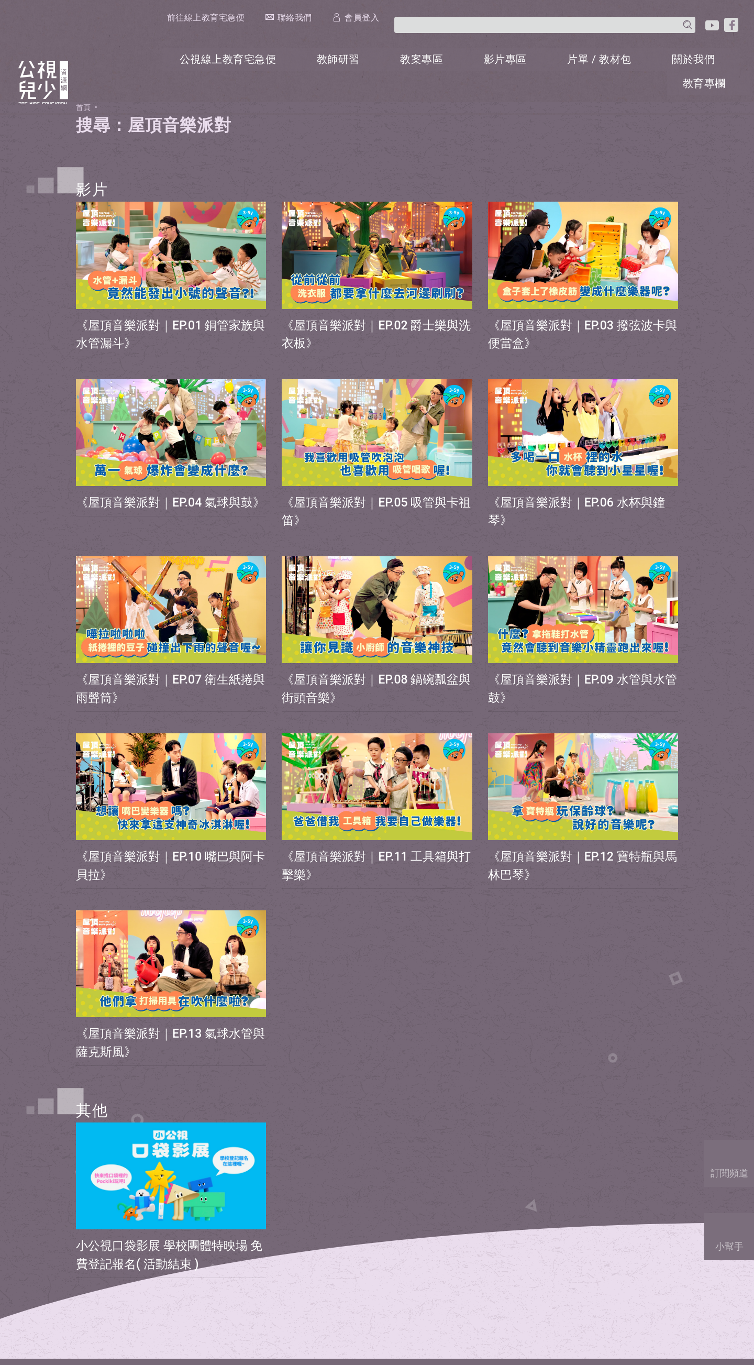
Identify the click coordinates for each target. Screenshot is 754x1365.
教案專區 (434, 33)
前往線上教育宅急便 (423, 14)
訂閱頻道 (730, 1160)
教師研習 (351, 33)
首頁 (84, 77)
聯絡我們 (517, 14)
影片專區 (516, 33)
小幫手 (730, 1234)
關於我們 (702, 33)
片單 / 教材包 (609, 33)
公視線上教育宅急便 (243, 33)
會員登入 (589, 14)
